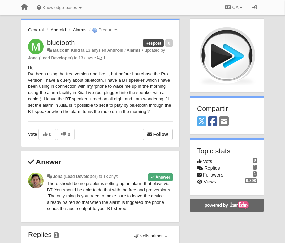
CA (233, 7)
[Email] (224, 122)
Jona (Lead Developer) (50, 58)
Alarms (79, 29)
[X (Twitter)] (201, 122)
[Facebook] (212, 122)
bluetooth (61, 42)
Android (58, 29)
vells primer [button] (150, 235)
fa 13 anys (108, 176)
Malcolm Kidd (66, 50)
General (36, 29)
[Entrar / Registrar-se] (255, 7)
